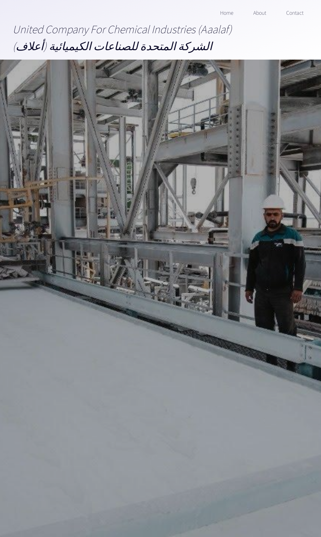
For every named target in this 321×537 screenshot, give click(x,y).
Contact (294, 12)
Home (226, 12)
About (259, 12)
